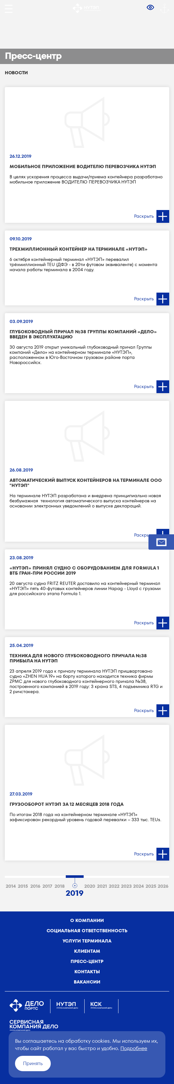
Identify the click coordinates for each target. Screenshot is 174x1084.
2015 (23, 886)
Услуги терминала (87, 941)
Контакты (87, 971)
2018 (60, 886)
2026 (163, 886)
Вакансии (87, 982)
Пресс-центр (87, 961)
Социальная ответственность (87, 930)
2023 (126, 886)
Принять (33, 1063)
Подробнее (133, 1048)
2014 (11, 886)
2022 (114, 886)
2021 (102, 886)
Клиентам (87, 951)
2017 (47, 886)
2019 (75, 892)
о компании (87, 920)
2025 (151, 886)
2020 (89, 886)
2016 (35, 886)
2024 (138, 886)
